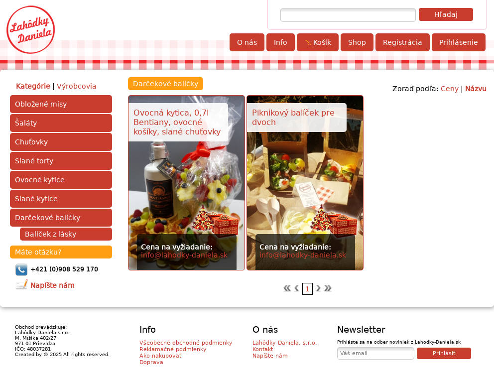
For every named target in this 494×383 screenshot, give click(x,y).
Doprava (151, 362)
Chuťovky (31, 142)
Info (280, 42)
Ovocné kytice (40, 180)
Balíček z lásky (50, 234)
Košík (317, 42)
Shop (357, 42)
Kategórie (33, 86)
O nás (247, 42)
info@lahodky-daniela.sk (184, 255)
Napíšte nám (270, 356)
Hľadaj (446, 14)
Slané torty (34, 161)
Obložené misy (41, 104)
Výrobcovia (77, 86)
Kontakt (262, 349)
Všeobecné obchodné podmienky (186, 343)
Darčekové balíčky (47, 218)
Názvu (476, 89)
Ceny (450, 89)
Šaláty (26, 123)
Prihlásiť (444, 353)
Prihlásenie (458, 42)
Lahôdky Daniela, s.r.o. (284, 343)
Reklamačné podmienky (173, 349)
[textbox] (348, 15)
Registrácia (402, 42)
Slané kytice (36, 199)
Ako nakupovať (160, 356)
